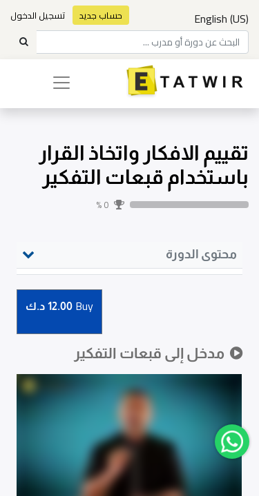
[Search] (23, 42)
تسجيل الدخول (38, 15)
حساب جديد (100, 15)
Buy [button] (59, 307)
